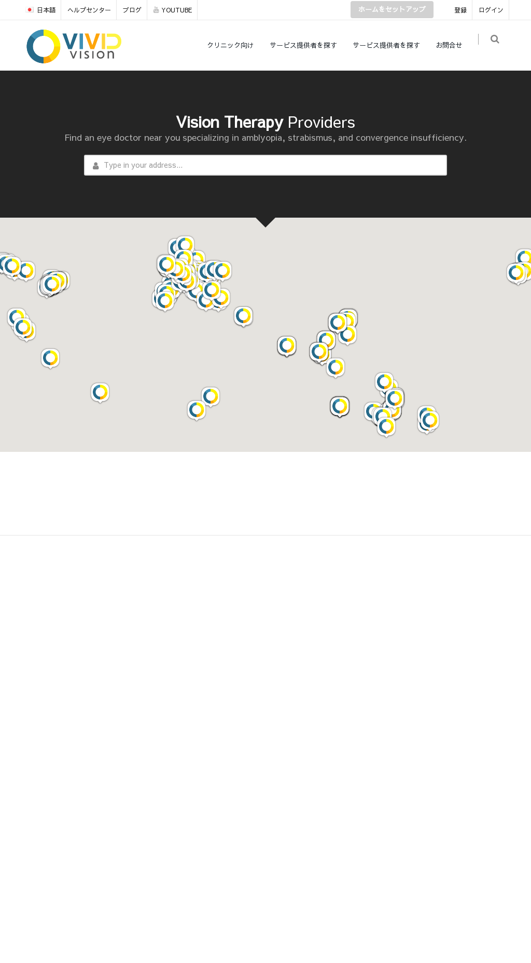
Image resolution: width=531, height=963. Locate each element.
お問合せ (453, 45)
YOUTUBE (172, 10)
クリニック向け (234, 45)
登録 (460, 10)
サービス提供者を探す (307, 45)
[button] (210, 397)
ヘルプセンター (89, 10)
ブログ (132, 10)
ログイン (491, 10)
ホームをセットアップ (392, 9)
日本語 (40, 10)
